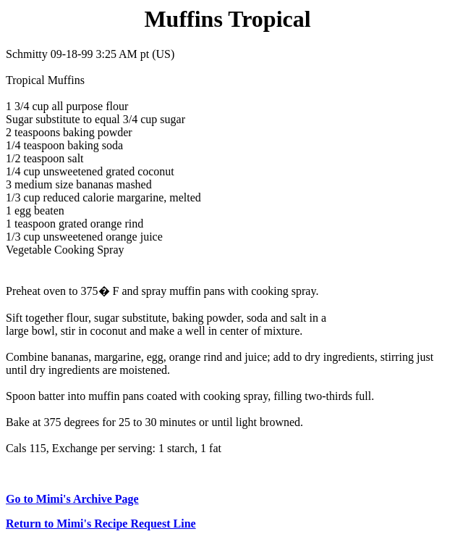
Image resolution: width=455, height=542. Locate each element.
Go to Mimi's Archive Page (72, 499)
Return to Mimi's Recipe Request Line (101, 523)
